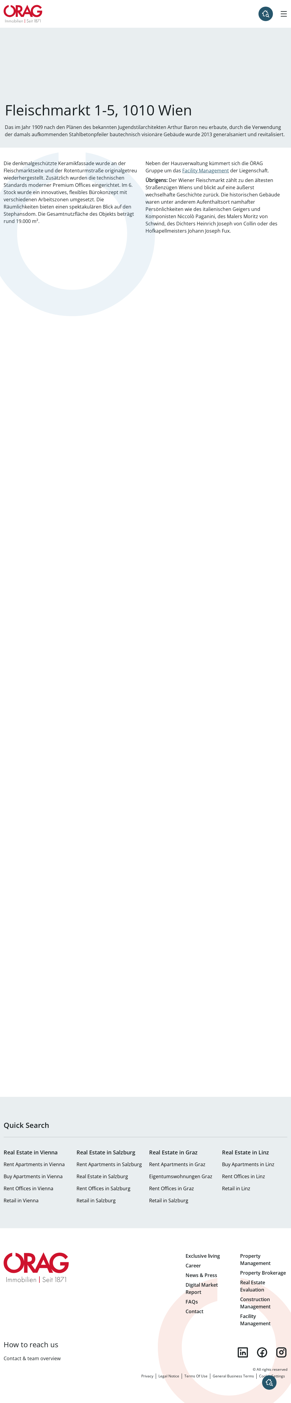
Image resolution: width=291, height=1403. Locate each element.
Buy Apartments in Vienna (33, 1176)
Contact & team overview (32, 1358)
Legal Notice (168, 1376)
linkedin (243, 1352)
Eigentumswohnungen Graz (180, 1176)
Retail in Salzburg (96, 1200)
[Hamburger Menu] (284, 14)
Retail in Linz (236, 1188)
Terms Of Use (196, 1376)
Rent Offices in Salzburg (103, 1188)
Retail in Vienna (21, 1200)
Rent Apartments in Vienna (34, 1164)
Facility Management (205, 170)
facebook (262, 1352)
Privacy (147, 1376)
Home (23, 14)
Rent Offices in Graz (171, 1188)
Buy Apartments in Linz (248, 1164)
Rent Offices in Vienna (28, 1188)
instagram (281, 1352)
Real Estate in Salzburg (102, 1176)
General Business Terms (233, 1376)
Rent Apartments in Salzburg (109, 1164)
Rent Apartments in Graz (177, 1164)
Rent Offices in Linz (243, 1176)
